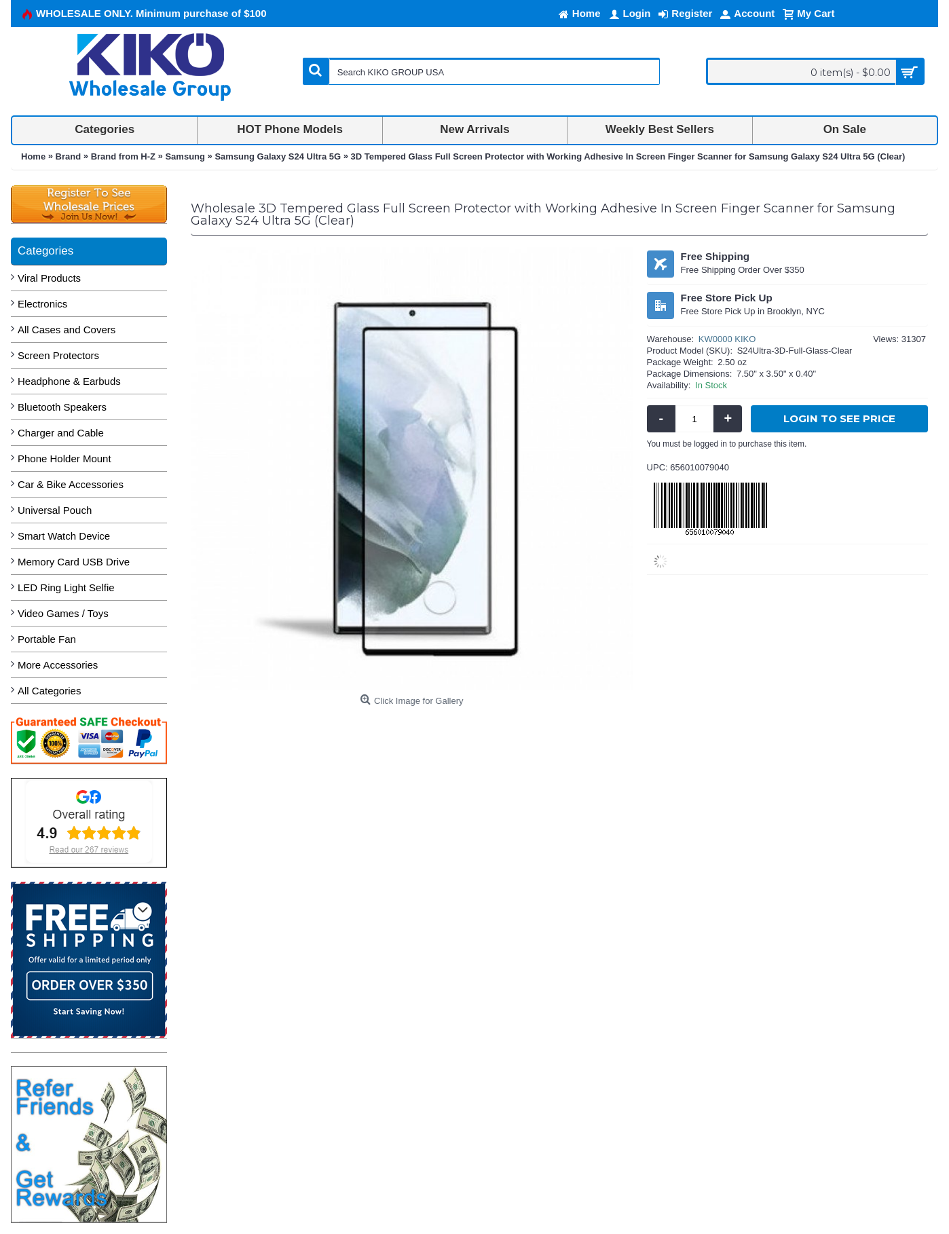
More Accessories (58, 665)
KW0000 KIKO (727, 339)
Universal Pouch (55, 510)
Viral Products (49, 278)
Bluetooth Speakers (62, 407)
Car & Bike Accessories (71, 484)
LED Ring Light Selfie (66, 587)
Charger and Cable (61, 432)
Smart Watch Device (64, 536)
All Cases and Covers (66, 329)
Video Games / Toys (63, 613)
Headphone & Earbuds (69, 381)
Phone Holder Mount (64, 458)
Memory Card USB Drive (74, 561)
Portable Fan (47, 639)
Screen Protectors (58, 355)
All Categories (49, 690)
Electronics (42, 304)
